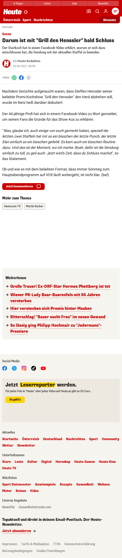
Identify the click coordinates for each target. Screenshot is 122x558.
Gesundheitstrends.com (35, 507)
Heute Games (84, 462)
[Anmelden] (105, 11)
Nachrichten (43, 20)
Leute (19, 462)
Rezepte (66, 485)
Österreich (11, 20)
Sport (27, 20)
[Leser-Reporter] (88, 11)
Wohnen (104, 485)
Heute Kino (107, 462)
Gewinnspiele (45, 485)
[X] (14, 368)
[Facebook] (21, 78)
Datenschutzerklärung (79, 544)
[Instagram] (24, 368)
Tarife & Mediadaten (35, 544)
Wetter (7, 446)
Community (110, 439)
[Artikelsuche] (97, 11)
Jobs (74, 3)
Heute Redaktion (29, 61)
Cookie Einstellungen (50, 551)
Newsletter (26, 446)
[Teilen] (28, 77)
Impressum (9, 544)
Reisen (21, 491)
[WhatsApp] (14, 78)
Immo (47, 3)
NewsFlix (103, 3)
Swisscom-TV (12, 206)
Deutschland (52, 439)
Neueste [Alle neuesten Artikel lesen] (109, 20)
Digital (46, 462)
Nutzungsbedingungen (17, 551)
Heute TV (9, 468)
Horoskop (63, 462)
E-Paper (18, 3)
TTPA (56, 544)
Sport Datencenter (16, 485)
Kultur (32, 462)
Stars (6, 462)
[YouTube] (43, 368)
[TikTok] (33, 368)
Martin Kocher (34, 206)
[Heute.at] (12, 11)
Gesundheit (85, 485)
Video (34, 491)
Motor (7, 491)
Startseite (7, 27)
